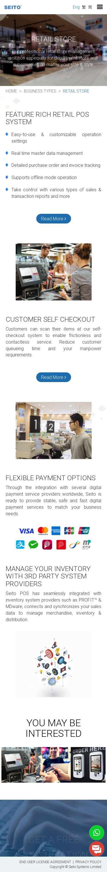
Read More (53, 218)
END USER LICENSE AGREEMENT (45, 861)
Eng (76, 7)
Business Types (40, 91)
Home (11, 91)
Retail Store (76, 91)
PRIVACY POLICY (88, 861)
